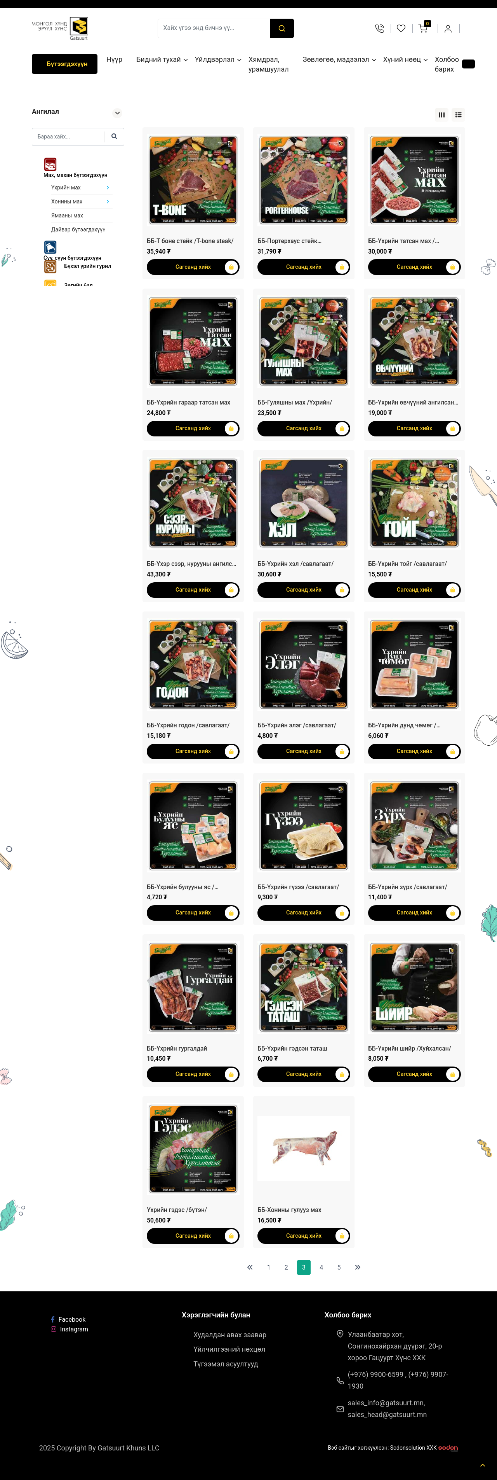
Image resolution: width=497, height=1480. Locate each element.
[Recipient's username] (214, 28)
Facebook (68, 1319)
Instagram (69, 1329)
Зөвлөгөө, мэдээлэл (335, 59)
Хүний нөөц (402, 59)
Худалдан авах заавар (229, 1335)
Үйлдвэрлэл (214, 59)
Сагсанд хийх (207, 267)
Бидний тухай (158, 59)
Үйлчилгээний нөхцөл (229, 1349)
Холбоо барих (447, 64)
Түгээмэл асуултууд (225, 1364)
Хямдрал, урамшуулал (268, 64)
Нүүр (114, 59)
